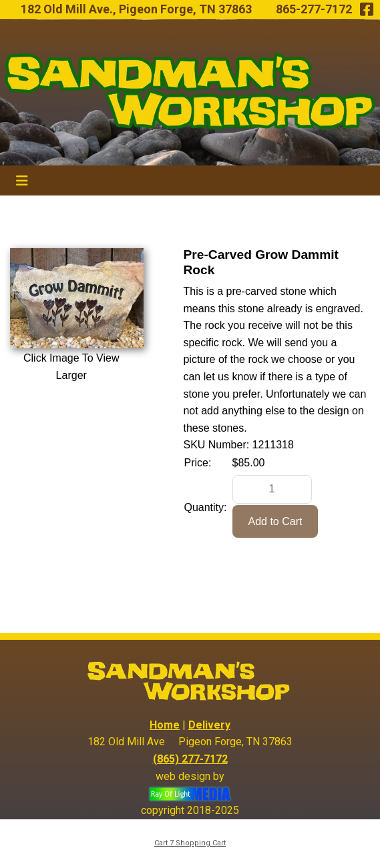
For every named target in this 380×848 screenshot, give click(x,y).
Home (165, 725)
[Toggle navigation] (22, 180)
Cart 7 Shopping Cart (190, 843)
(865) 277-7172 (190, 759)
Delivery (209, 725)
